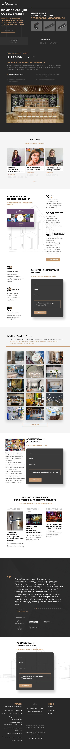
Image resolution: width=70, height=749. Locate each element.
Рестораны (16, 343)
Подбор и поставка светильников (16, 75)
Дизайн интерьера (37, 341)
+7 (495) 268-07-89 (32, 708)
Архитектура (16, 341)
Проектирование (26, 341)
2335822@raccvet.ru (15, 174)
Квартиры (52, 341)
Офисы (58, 341)
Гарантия (12, 290)
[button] (34, 181)
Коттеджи (46, 341)
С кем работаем (9, 272)
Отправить (40, 314)
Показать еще (35, 424)
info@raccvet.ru (38, 711)
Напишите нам (8, 31)
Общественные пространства (28, 343)
